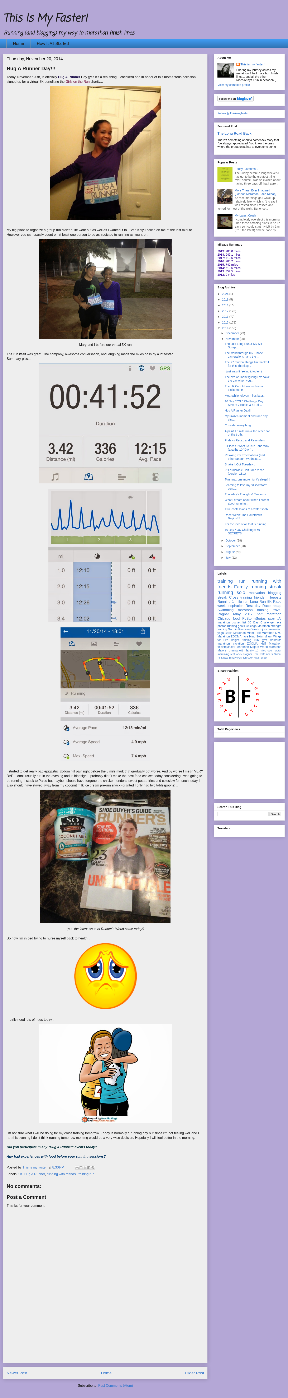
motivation (257, 593)
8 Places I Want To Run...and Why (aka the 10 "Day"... (247, 447)
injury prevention (270, 629)
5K (20, 1174)
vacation (238, 643)
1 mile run (240, 602)
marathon (223, 643)
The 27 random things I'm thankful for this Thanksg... (247, 364)
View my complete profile (233, 85)
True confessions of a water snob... (247, 509)
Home (18, 43)
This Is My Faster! (45, 19)
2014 (225, 328)
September (232, 546)
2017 (225, 311)
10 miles (260, 650)
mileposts (274, 597)
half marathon (269, 614)
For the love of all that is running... (247, 524)
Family (241, 586)
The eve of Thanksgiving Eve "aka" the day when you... (247, 378)
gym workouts (271, 640)
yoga (220, 633)
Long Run (258, 602)
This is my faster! (253, 64)
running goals (236, 626)
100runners (266, 654)
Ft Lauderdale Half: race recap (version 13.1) (244, 471)
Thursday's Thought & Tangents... (246, 494)
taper (271, 618)
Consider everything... (239, 425)
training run (86, 1174)
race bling (249, 636)
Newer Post (17, 1373)
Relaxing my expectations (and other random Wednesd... (245, 457)
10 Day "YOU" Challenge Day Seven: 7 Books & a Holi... (244, 403)
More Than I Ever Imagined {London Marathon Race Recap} (256, 192)
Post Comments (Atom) (115, 1385)
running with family (241, 650)
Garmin (232, 629)
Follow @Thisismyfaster (233, 113)
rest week (236, 654)
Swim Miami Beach (257, 657)
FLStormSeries (254, 619)
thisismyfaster (226, 647)
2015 (225, 322)
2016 (225, 316)
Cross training (240, 597)
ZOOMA (236, 636)
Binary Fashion (238, 657)
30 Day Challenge (261, 622)
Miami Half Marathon (260, 633)
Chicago (223, 619)
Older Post (194, 1373)
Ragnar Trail (250, 654)
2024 (225, 294)
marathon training (253, 610)
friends (259, 597)
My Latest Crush (245, 215)
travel (277, 610)
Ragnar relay (229, 614)
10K (256, 640)
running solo (231, 592)
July (228, 557)
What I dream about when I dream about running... (247, 501)
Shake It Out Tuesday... (240, 464)
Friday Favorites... (246, 169)
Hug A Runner (34, 1174)
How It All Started (53, 43)
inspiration (236, 606)
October (231, 540)
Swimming (225, 610)
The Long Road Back (234, 133)
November (232, 338)
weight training (241, 640)
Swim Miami (264, 636)
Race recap (271, 606)
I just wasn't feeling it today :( (243, 371)
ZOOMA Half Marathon (264, 643)
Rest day (253, 606)
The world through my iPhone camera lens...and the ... (244, 354)
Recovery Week (248, 629)
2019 (225, 299)
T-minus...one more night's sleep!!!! (247, 479)
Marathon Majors (248, 647)
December (232, 333)
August (230, 552)
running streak (265, 586)
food (236, 619)
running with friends (61, 1174)
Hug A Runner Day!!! (238, 410)
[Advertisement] (105, 1333)
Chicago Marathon (258, 626)
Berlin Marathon (235, 633)
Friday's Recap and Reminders (245, 440)
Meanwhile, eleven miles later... (245, 395)
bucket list (239, 622)
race (226, 657)
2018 (225, 305)
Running (224, 602)
